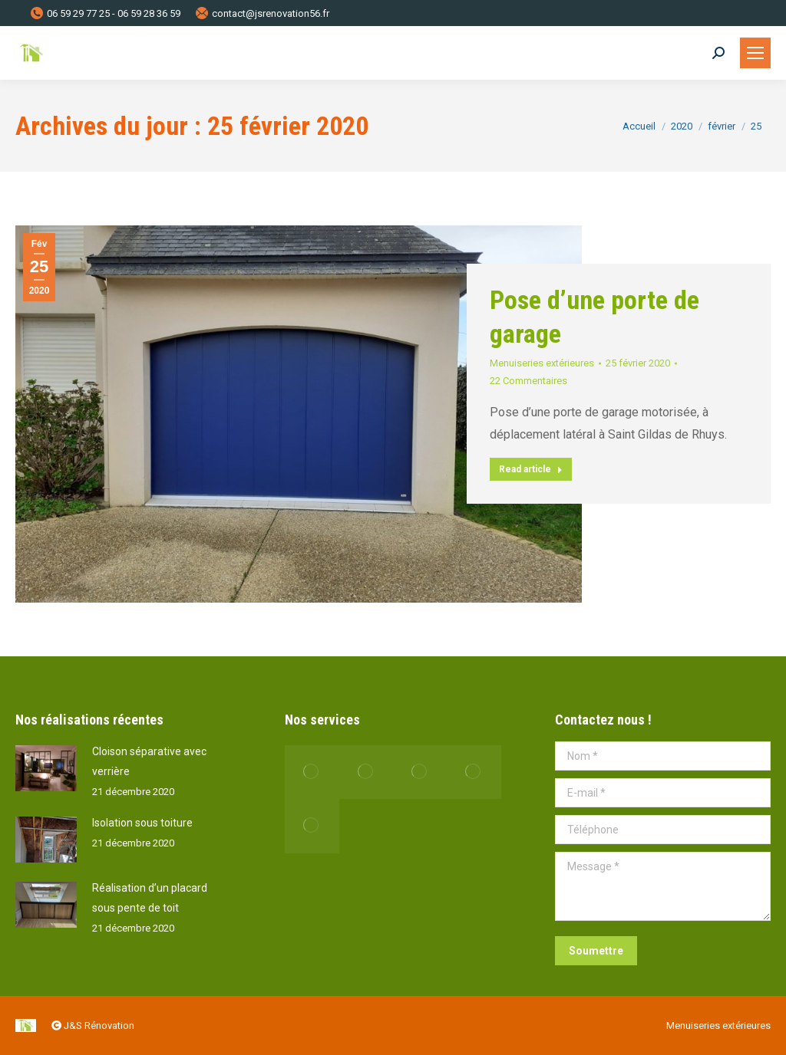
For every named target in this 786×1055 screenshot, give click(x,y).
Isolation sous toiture (142, 823)
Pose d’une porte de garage (594, 316)
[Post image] (46, 768)
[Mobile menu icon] (755, 53)
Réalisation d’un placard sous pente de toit (149, 898)
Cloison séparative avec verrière (149, 761)
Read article (531, 469)
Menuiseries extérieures (542, 363)
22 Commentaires (528, 380)
